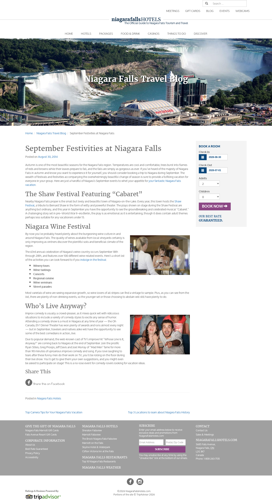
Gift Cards (192, 11)
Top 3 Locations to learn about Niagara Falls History (159, 412)
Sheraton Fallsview (92, 430)
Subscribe (162, 449)
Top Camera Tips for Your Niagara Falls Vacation (53, 412)
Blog (210, 11)
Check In (204, 152)
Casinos (153, 33)
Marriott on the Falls (92, 442)
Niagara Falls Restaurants (104, 457)
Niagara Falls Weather (101, 467)
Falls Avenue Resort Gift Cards (41, 434)
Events (225, 11)
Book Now (215, 206)
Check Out (205, 165)
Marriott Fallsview (91, 434)
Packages (106, 33)
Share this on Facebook (45, 382)
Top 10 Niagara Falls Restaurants (99, 461)
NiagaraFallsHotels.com (216, 440)
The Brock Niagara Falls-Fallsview (99, 438)
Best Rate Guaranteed (36, 448)
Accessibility (31, 457)
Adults (203, 178)
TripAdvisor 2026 (146, 494)
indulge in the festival (93, 260)
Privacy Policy (32, 453)
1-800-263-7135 (212, 458)
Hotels (136, 19)
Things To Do (176, 33)
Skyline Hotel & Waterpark (96, 447)
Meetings (172, 11)
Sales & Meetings (205, 434)
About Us (30, 444)
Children (204, 191)
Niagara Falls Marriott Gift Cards (42, 430)
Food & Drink (130, 33)
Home (69, 33)
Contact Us (201, 430)
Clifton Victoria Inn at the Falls (98, 451)
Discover (200, 33)
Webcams (242, 11)
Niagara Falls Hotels (49, 398)
